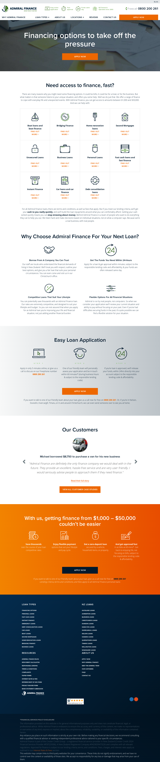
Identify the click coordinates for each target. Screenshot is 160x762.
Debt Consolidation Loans (32, 627)
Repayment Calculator (31, 662)
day (82, 9)
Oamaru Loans (87, 637)
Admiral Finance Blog (30, 659)
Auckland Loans (88, 610)
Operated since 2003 (106, 9)
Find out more (35, 133)
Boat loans (26, 634)
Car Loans (26, 630)
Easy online (54, 7)
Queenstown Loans (89, 640)
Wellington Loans (89, 647)
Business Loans (28, 647)
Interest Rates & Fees (29, 679)
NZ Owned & (103, 7)
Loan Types (41, 17)
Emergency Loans (28, 624)
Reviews (93, 17)
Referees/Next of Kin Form (32, 682)
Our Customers (87, 669)
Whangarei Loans (89, 650)
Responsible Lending (30, 666)
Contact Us (109, 17)
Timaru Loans (87, 643)
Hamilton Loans (88, 627)
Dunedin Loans (88, 624)
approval (70, 9)
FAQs (84, 672)
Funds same (85, 7)
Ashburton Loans (89, 614)
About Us (60, 17)
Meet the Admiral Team (90, 666)
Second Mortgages (29, 637)
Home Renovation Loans (31, 640)
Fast (68, 7)
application (54, 9)
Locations (76, 17)
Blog (156, 2)
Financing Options (29, 610)
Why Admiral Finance (13, 17)
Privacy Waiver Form (30, 685)
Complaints (26, 672)
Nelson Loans (87, 634)
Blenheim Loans (88, 617)
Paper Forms (26, 676)
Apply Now (138, 17)
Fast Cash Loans (28, 617)
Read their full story (80, 480)
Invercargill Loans (89, 630)
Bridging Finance (28, 643)
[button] (35, 124)
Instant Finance (28, 620)
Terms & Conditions (29, 669)
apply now (80, 56)
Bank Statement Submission (32, 689)
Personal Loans (28, 614)
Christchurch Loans (89, 620)
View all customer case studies (80, 489)
